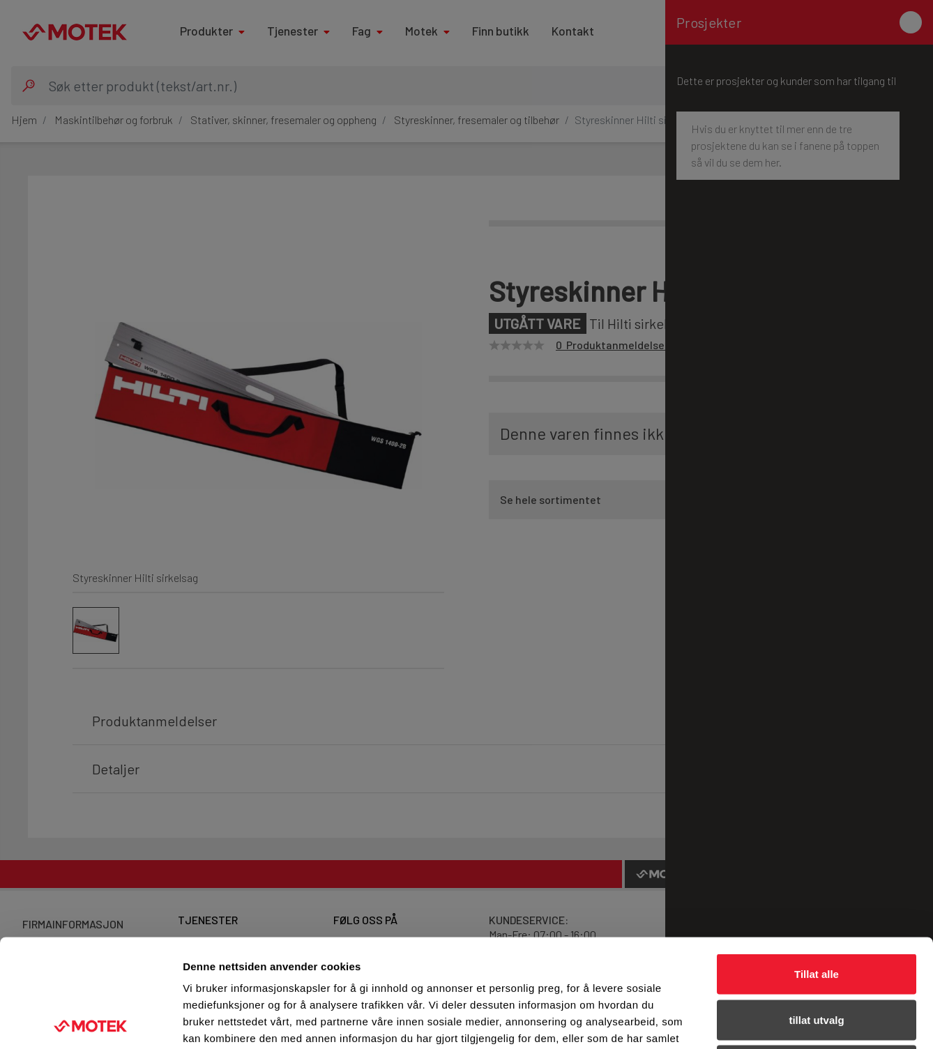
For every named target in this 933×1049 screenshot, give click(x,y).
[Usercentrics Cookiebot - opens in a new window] (90, 1021)
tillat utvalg (816, 912)
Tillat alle (816, 866)
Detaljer (742, 1021)
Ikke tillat (816, 957)
